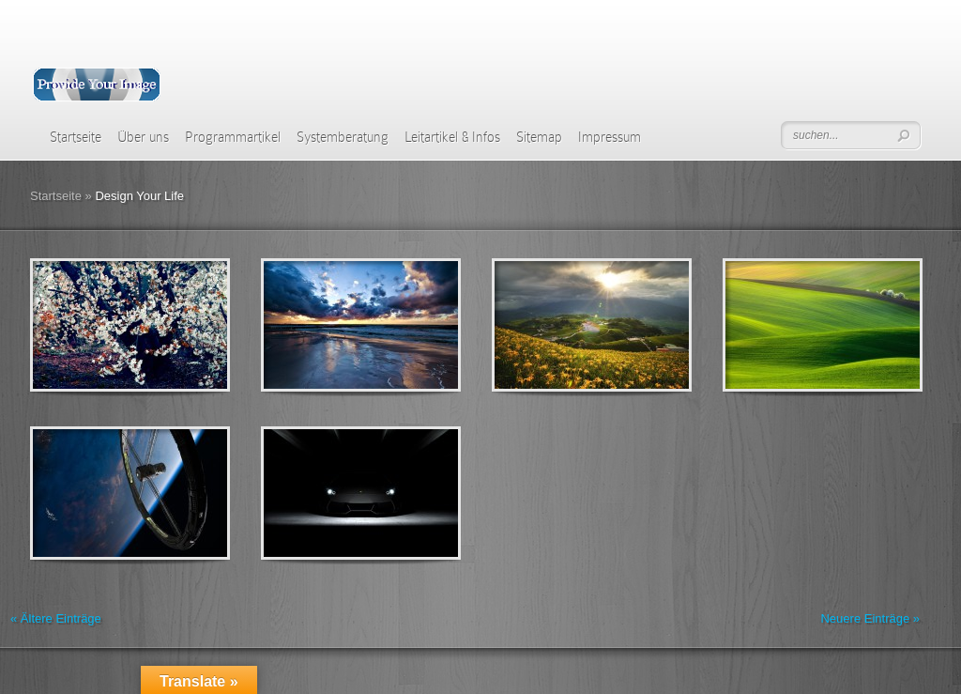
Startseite (75, 137)
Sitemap (539, 137)
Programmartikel (233, 137)
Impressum (609, 137)
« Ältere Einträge (55, 618)
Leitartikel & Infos (452, 137)
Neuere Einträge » (870, 618)
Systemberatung (343, 137)
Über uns (143, 137)
